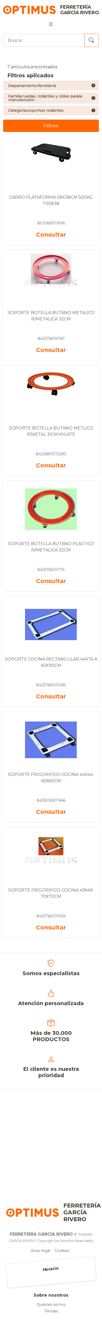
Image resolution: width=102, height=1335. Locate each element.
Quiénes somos (51, 1304)
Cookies (62, 1250)
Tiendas (51, 1311)
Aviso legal (40, 1250)
